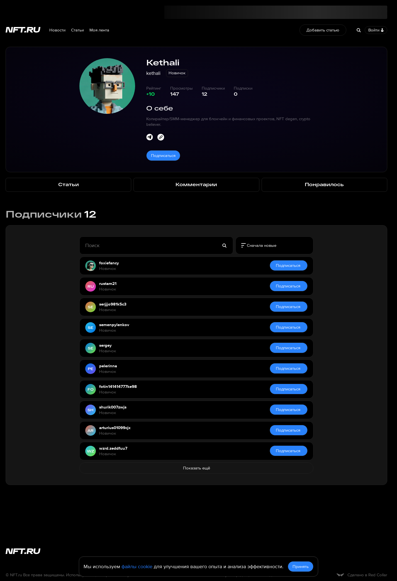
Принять (301, 566)
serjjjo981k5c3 (112, 304)
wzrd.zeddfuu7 (113, 448)
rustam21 (107, 283)
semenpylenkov (114, 324)
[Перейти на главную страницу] (23, 30)
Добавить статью (322, 30)
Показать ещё (196, 468)
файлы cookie (136, 566)
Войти (376, 30)
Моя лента (99, 30)
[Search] (358, 30)
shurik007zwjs (112, 407)
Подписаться (163, 155)
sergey (105, 345)
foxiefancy (109, 262)
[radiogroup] (274, 245)
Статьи (77, 30)
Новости (57, 30)
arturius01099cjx (115, 427)
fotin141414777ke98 (118, 386)
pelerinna (108, 365)
